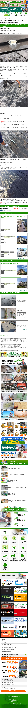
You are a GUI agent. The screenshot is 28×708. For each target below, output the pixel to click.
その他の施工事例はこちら (22, 258)
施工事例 (3, 639)
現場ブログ (4, 640)
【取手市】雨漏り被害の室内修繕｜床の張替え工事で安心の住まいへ (12, 340)
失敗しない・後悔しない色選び (14, 468)
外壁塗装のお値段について (6, 651)
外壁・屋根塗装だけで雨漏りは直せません (9, 647)
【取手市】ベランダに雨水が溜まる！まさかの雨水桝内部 (10, 346)
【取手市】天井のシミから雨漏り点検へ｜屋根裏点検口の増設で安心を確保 (13, 338)
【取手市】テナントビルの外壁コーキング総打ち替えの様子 (10, 345)
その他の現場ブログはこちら (22, 333)
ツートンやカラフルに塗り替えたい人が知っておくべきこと (17, 501)
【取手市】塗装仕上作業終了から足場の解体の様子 (9, 350)
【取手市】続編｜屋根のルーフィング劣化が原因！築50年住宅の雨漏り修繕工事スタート (13, 342)
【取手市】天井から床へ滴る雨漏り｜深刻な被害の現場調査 (10, 344)
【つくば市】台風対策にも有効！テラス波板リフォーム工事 (10, 339)
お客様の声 (4, 642)
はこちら (6, 210)
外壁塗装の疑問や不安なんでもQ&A (8, 649)
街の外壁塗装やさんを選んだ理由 (7, 644)
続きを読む (25, 329)
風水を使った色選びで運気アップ (12, 481)
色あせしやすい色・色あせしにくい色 (12, 494)
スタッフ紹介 (4, 652)
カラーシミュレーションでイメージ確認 (16, 474)
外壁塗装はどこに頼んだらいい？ (7, 682)
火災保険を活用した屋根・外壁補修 (8, 684)
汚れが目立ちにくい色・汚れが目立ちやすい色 (17, 487)
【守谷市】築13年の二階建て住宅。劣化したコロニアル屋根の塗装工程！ (21, 326)
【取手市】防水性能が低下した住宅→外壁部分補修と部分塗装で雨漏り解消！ (13, 347)
